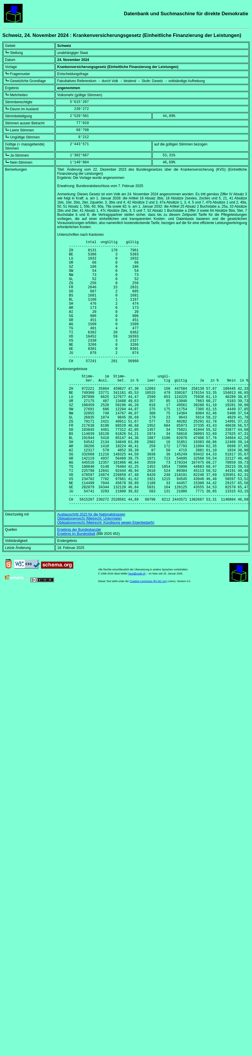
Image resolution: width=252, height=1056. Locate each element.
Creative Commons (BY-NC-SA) (148, 635)
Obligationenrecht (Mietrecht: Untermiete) (89, 573)
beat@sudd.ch (136, 628)
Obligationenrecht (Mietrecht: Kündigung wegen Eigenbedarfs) (105, 577)
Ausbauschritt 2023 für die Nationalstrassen (91, 569)
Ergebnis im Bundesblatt (76, 588)
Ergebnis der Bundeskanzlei (79, 584)
